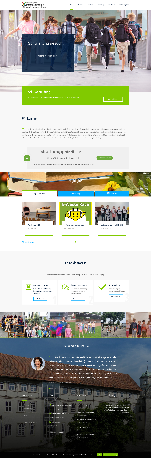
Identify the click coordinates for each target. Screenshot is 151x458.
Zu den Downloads (40, 298)
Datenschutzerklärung (30, 422)
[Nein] (149, 455)
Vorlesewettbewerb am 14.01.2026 (112, 225)
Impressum (27, 419)
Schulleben (112, 5)
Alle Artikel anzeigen (28, 242)
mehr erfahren (113, 99)
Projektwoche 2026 (34, 225)
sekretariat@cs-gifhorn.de (61, 413)
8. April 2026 (33, 228)
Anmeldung (100, 5)
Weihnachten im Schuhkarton (85, 435)
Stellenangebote (124, 5)
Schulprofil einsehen (116, 296)
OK (99, 455)
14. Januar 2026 (107, 228)
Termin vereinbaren (78, 298)
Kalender (26, 405)
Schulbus (90, 5)
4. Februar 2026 (70, 228)
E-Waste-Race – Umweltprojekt (74, 225)
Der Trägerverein (29, 412)
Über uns (80, 5)
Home (71, 5)
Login (25, 426)
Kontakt (26, 415)
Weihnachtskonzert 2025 (84, 427)
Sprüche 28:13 (125, 412)
